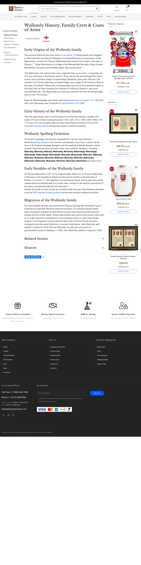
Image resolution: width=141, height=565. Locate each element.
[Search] (96, 9)
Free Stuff (6, 372)
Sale (109, 16)
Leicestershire (67, 103)
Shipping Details (102, 360)
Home (33, 16)
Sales (5, 368)
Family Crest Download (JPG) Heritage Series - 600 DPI (123, 77)
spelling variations (41, 142)
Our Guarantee (102, 355)
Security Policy (55, 355)
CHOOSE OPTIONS (123, 92)
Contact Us (54, 364)
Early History (9, 41)
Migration (7, 52)
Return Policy (101, 364)
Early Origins (9, 38)
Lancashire (67, 55)
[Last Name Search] (69, 8)
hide (15, 31)
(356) (127, 87)
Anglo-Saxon (80, 142)
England (97, 205)
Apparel (89, 16)
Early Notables (10, 47)
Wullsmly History (11, 35)
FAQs (99, 351)
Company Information (57, 347)
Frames (5, 351)
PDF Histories (75, 16)
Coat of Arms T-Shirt (123, 199)
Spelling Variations (11, 44)
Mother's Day (21, 16)
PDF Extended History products (47, 192)
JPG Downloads (57, 16)
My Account (120, 16)
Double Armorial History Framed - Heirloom (123, 257)
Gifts (100, 16)
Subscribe (96, 393)
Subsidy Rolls (69, 100)
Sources (7, 62)
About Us (53, 368)
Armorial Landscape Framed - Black (123, 142)
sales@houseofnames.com (14, 409)
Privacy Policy (55, 351)
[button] (64, 237)
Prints (43, 16)
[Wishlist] (136, 31)
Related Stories (10, 59)
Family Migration (11, 55)
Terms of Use (54, 360)
